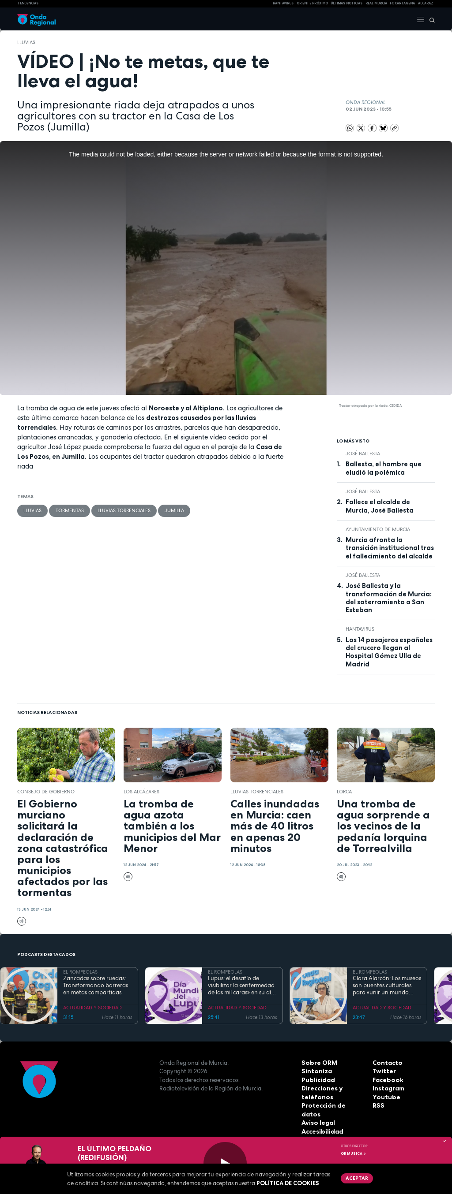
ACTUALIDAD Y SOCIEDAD (92, 1007)
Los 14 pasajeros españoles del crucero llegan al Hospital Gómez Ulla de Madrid (389, 652)
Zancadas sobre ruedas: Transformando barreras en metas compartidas (95, 986)
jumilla (173, 510)
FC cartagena (402, 3)
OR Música (353, 1153)
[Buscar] (430, 19)
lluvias (26, 42)
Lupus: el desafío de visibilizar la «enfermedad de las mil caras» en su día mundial (241, 986)
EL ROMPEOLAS (80, 972)
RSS (378, 1105)
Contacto (386, 1062)
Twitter (384, 1071)
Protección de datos (331, 1105)
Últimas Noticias (346, 3)
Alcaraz (425, 3)
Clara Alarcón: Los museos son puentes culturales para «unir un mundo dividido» (387, 986)
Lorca (344, 792)
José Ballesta (363, 453)
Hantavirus (360, 629)
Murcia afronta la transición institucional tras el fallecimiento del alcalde (390, 548)
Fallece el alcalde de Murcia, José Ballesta (380, 506)
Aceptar (356, 1178)
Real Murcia (376, 3)
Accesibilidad (321, 1122)
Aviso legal (317, 1114)
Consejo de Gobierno (46, 792)
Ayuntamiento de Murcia (378, 529)
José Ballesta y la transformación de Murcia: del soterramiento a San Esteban (389, 598)
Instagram (388, 1088)
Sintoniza (315, 1071)
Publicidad (317, 1079)
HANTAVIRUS (283, 3)
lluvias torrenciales (123, 510)
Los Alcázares (141, 792)
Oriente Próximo (312, 3)
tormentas (69, 510)
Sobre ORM (318, 1062)
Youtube (385, 1097)
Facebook (387, 1079)
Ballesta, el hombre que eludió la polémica (384, 468)
